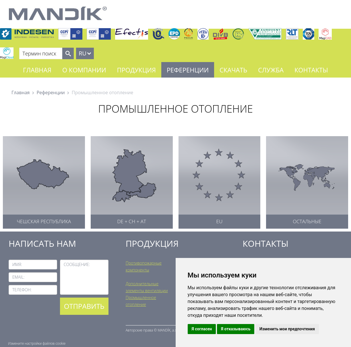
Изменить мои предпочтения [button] (287, 329)
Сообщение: (77, 264)
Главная (37, 69)
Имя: (17, 264)
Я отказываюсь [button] (236, 329)
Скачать (233, 69)
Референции (188, 69)
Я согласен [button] (202, 329)
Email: (18, 277)
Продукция (136, 69)
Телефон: (22, 289)
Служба (271, 69)
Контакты (311, 69)
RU (82, 53)
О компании (84, 69)
